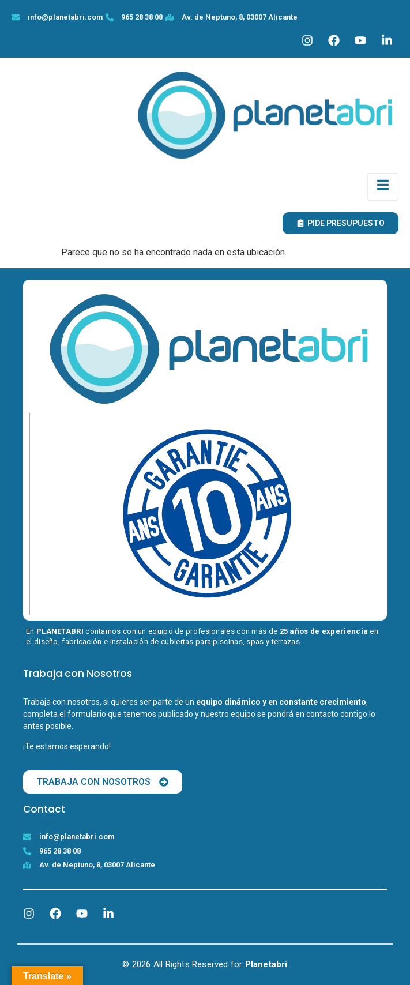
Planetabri (266, 964)
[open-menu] (382, 187)
